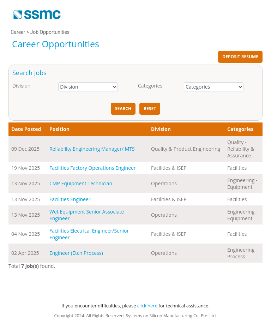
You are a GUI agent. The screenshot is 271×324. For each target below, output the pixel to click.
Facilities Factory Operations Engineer (92, 167)
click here (147, 305)
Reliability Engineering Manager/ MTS (92, 148)
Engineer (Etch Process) (76, 253)
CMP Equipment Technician (80, 183)
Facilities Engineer (70, 199)
